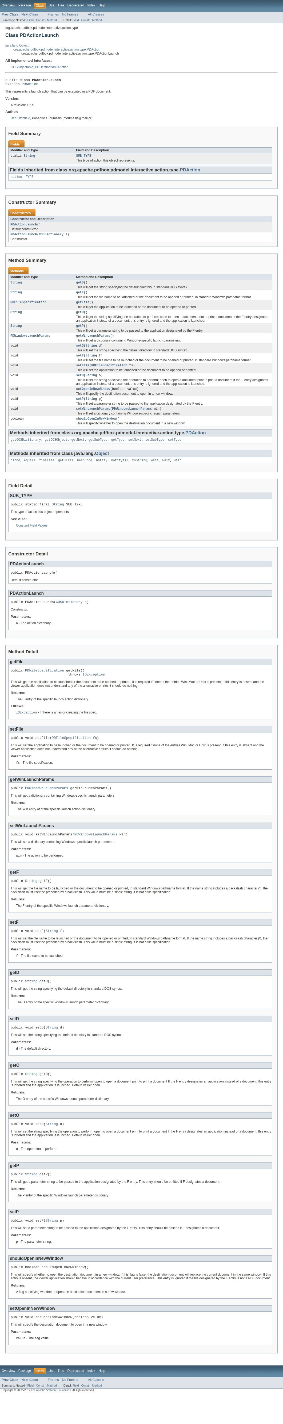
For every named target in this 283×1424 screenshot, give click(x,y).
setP (79, 409)
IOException (93, 690)
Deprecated (75, 5)
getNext (78, 451)
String (29, 158)
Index (91, 5)
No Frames (70, 14)
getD (79, 287)
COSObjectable (22, 67)
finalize (46, 472)
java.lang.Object (17, 45)
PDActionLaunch (23, 227)
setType (174, 451)
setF (79, 363)
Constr (40, 20)
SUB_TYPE (83, 158)
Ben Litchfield (20, 120)
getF (79, 297)
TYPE (29, 179)
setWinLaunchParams (93, 419)
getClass (65, 472)
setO (79, 384)
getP (79, 332)
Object (102, 465)
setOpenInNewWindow (93, 398)
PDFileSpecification (28, 307)
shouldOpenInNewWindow (96, 430)
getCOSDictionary (26, 451)
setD (79, 353)
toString (139, 472)
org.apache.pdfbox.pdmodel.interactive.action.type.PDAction (56, 49)
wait (154, 472)
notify (101, 472)
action (16, 179)
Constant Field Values (31, 538)
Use (51, 5)
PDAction (30, 85)
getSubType (97, 451)
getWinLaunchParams (93, 342)
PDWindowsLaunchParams (30, 342)
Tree (61, 5)
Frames (53, 14)
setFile (82, 374)
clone (15, 472)
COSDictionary (51, 238)
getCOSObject (56, 451)
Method (52, 20)
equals (29, 472)
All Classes (96, 14)
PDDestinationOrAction (51, 67)
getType (118, 451)
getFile (82, 307)
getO (79, 318)
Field (30, 20)
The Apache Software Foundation (51, 1419)
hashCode (84, 472)
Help (101, 5)
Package (24, 5)
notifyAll (119, 472)
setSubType (154, 451)
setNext (135, 451)
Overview (8, 5)
